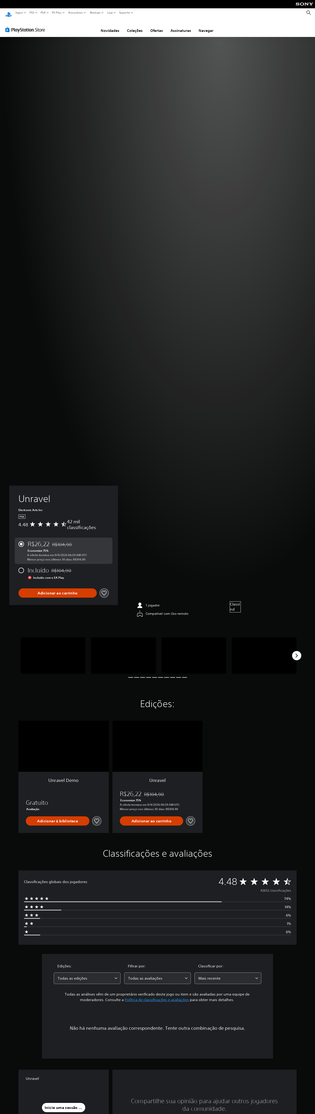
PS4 (43, 13)
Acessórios (75, 13)
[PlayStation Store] (26, 25)
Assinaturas (181, 26)
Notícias (95, 13)
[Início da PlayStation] (8, 12)
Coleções (135, 26)
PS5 (31, 13)
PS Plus (57, 13)
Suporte (124, 13)
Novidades (110, 26)
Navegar (206, 26)
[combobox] (87, 974)
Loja (110, 13)
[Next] (296, 651)
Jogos (19, 13)
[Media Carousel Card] (53, 651)
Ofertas (156, 26)
